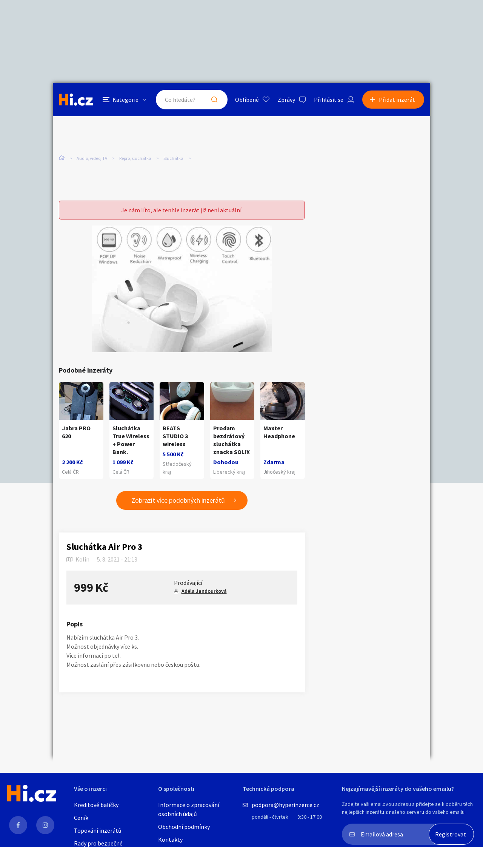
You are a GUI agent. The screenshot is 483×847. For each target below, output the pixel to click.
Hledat (214, 99)
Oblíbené (247, 99)
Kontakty (170, 839)
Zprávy (286, 99)
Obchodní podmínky (184, 826)
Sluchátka (173, 158)
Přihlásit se (328, 99)
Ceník (81, 817)
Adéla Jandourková (204, 591)
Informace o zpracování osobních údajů (188, 809)
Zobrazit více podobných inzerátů (178, 500)
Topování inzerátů (98, 830)
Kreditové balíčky (96, 805)
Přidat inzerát (397, 99)
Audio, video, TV (92, 158)
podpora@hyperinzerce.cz (285, 805)
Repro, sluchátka (135, 158)
